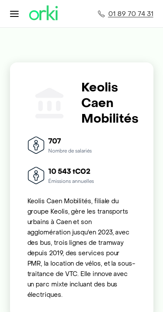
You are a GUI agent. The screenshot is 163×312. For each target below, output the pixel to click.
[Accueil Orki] (43, 13)
